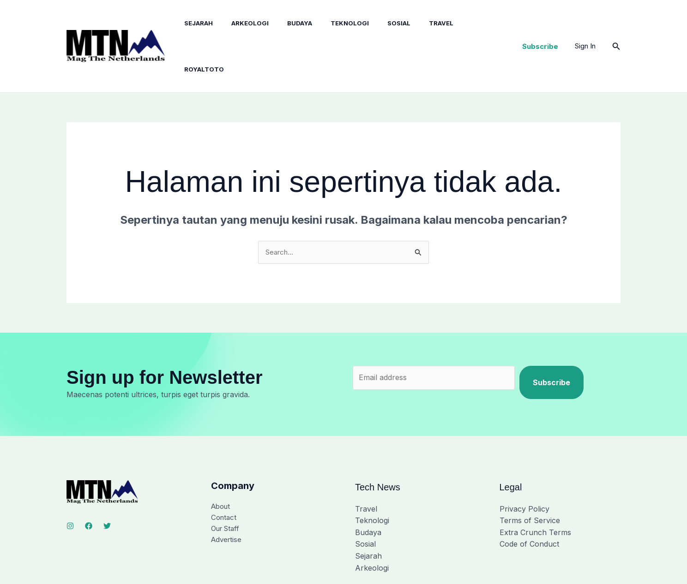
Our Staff (227, 486)
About (222, 463)
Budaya (285, 24)
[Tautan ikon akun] (585, 24)
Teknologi (332, 24)
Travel (416, 24)
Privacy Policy (524, 465)
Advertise (227, 498)
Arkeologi (239, 24)
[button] (540, 24)
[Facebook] (88, 482)
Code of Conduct (529, 500)
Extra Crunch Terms (535, 488)
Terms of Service (530, 477)
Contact (224, 474)
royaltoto (462, 24)
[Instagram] (70, 482)
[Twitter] (107, 482)
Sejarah (191, 24)
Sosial (377, 24)
